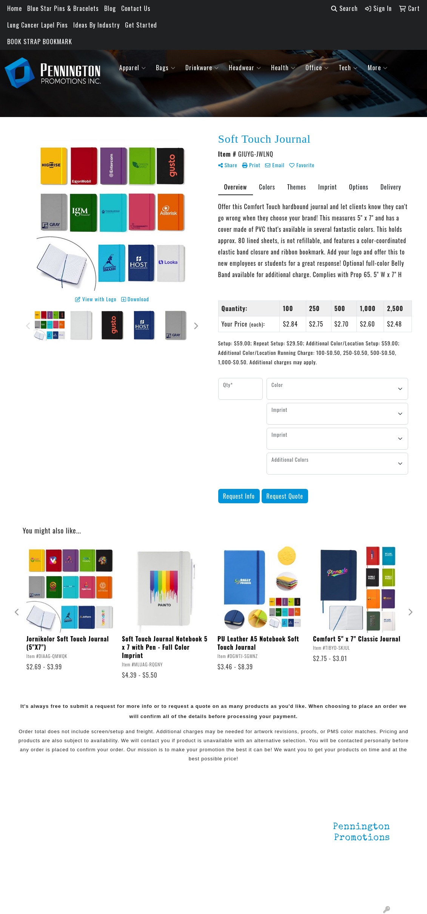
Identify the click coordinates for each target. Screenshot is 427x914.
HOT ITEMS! (112, 844)
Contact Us (136, 8)
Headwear (245, 67)
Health (283, 67)
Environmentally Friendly (118, 829)
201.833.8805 (371, 879)
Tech (348, 67)
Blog (110, 8)
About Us (49, 824)
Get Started (141, 24)
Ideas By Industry (96, 24)
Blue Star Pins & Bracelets (63, 8)
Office (317, 67)
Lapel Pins (110, 814)
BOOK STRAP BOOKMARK (39, 41)
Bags (166, 67)
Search (344, 8)
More (378, 67)
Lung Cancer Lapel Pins (37, 24)
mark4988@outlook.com (357, 888)
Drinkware (202, 67)
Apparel (132, 67)
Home (14, 8)
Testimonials (54, 846)
